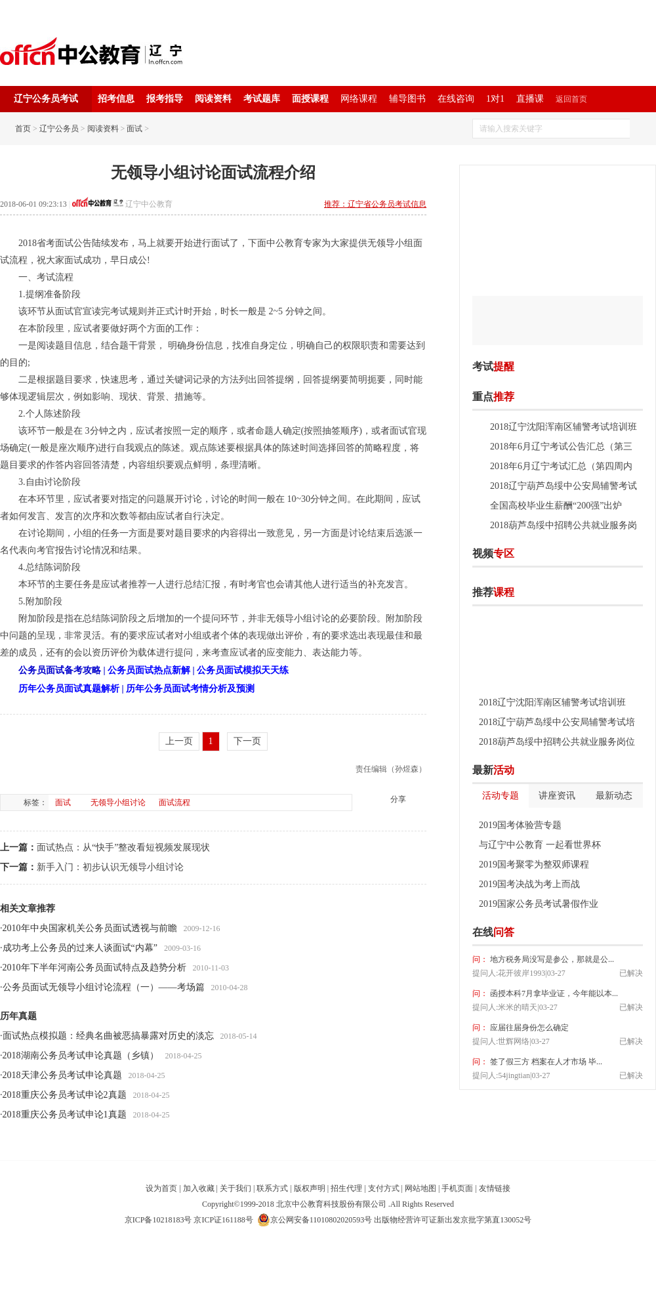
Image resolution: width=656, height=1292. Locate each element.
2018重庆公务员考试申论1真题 (65, 1114)
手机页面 (457, 1188)
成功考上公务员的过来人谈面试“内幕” (80, 948)
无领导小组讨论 (118, 802)
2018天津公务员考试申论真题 (62, 1075)
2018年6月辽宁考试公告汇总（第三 (561, 446)
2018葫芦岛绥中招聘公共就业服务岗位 (557, 742)
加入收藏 (199, 1188)
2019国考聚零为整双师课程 (534, 864)
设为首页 (161, 1188)
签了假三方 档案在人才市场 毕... (545, 1061)
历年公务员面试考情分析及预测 (190, 689)
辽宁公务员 (59, 128)
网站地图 (420, 1188)
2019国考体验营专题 (520, 825)
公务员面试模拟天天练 (243, 670)
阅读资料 (213, 99)
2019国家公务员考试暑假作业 (538, 904)
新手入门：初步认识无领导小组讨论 (110, 867)
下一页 (247, 741)
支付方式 (384, 1188)
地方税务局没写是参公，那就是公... (551, 959)
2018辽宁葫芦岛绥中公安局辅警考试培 (557, 722)
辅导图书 (407, 99)
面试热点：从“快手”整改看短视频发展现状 (123, 847)
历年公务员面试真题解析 (68, 689)
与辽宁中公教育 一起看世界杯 (540, 845)
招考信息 (116, 99)
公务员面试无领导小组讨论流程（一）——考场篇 (104, 987)
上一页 (179, 741)
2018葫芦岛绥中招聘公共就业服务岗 (563, 525)
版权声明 (309, 1188)
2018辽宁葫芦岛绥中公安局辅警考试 (563, 486)
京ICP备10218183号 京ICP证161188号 (189, 1219)
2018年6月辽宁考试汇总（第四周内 (561, 466)
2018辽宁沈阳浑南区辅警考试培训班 (563, 427)
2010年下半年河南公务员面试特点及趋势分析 (94, 967)
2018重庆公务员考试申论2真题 (65, 1095)
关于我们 (235, 1188)
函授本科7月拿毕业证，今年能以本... (553, 993)
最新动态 (614, 796)
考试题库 (261, 99)
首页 (23, 128)
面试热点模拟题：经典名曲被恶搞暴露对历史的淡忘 (108, 1036)
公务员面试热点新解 (149, 670)
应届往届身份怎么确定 (528, 1027)
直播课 (530, 99)
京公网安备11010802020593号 (315, 1219)
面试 (134, 128)
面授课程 (310, 99)
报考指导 (164, 99)
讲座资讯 (557, 796)
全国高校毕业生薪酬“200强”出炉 (556, 506)
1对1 (495, 99)
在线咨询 (456, 99)
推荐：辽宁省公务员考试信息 (375, 204)
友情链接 (494, 1188)
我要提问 (622, 932)
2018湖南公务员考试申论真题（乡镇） (81, 1055)
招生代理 (346, 1188)
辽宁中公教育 (149, 204)
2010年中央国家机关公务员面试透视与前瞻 (90, 928)
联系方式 (272, 1188)
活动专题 (500, 796)
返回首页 (571, 99)
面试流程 (174, 802)
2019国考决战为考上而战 (529, 884)
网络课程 (358, 99)
